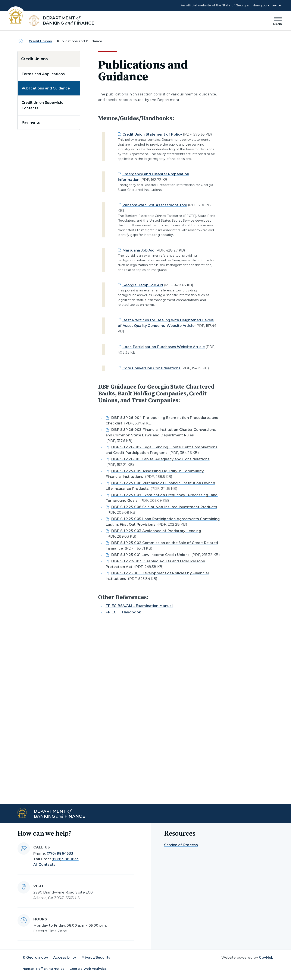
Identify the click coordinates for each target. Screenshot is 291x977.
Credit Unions (40, 41)
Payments (31, 122)
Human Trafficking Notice (44, 969)
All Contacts (44, 865)
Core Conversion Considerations (151, 368)
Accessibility (64, 957)
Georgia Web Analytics (88, 969)
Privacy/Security (95, 957)
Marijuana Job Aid (138, 250)
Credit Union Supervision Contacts (44, 105)
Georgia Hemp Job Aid (142, 285)
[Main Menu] (277, 20)
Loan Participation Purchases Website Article (163, 347)
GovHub (266, 957)
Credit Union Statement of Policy (152, 134)
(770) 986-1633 (60, 853)
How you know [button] (265, 5)
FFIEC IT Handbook (123, 612)
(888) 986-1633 (65, 859)
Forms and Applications (43, 74)
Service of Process (181, 845)
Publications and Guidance (46, 88)
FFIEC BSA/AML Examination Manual (139, 606)
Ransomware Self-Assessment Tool (154, 205)
